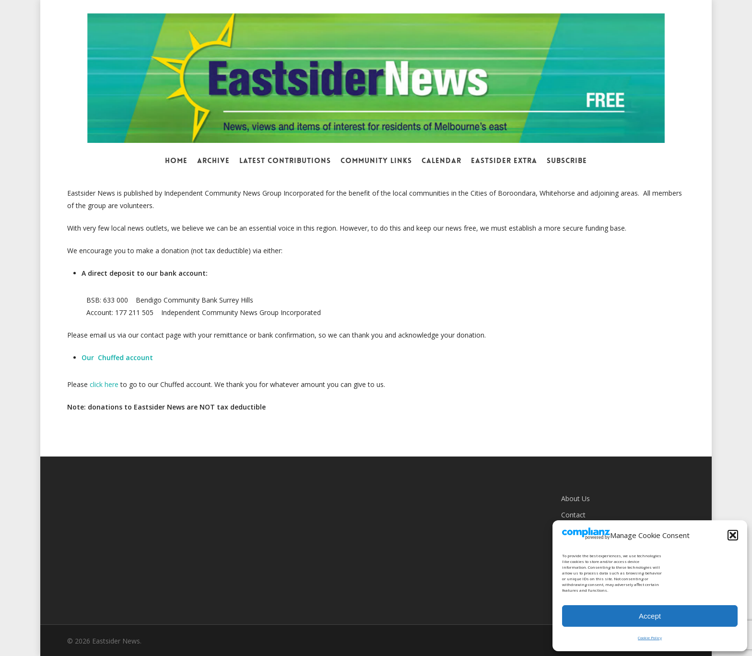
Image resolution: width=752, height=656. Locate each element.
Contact (573, 514)
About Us (575, 498)
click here (104, 384)
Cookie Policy (650, 637)
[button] (733, 535)
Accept (650, 616)
